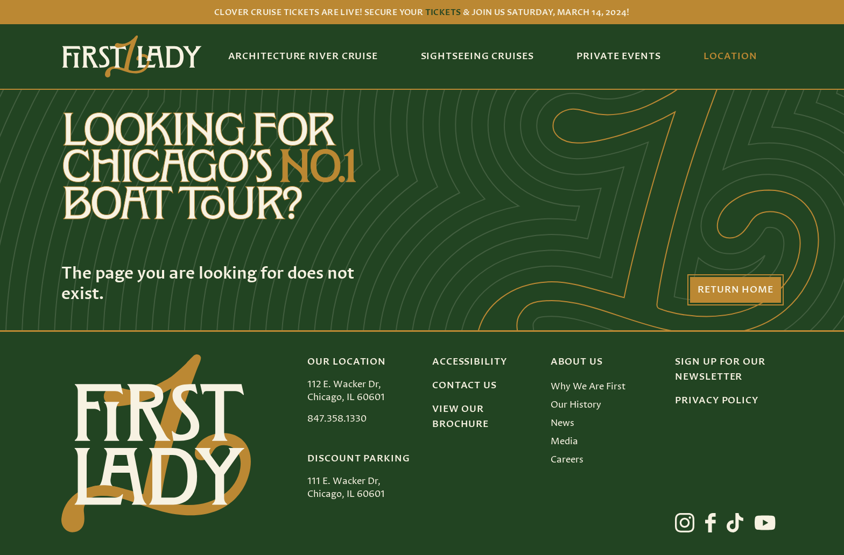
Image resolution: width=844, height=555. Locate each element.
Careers (567, 460)
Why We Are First (588, 387)
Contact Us (464, 385)
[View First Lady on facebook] (710, 522)
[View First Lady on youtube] (765, 522)
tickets (443, 12)
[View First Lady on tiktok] (735, 522)
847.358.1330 (337, 419)
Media (564, 441)
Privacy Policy (716, 400)
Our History (576, 405)
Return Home (735, 290)
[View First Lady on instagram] (684, 522)
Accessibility (469, 362)
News (562, 423)
